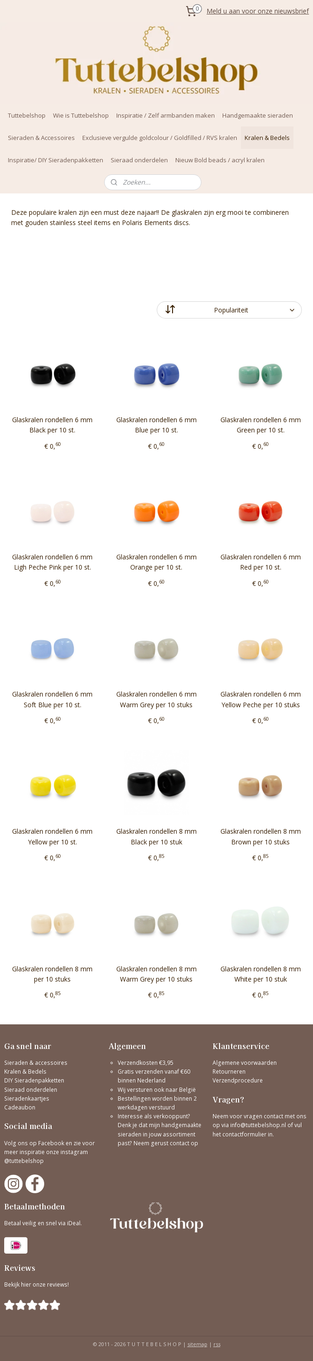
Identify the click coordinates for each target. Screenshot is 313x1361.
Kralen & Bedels (267, 137)
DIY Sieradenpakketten (34, 1080)
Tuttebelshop (27, 115)
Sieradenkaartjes (26, 1098)
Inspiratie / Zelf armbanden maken (165, 115)
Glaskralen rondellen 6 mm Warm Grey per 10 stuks (156, 699)
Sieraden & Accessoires (41, 137)
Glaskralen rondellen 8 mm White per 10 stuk (260, 973)
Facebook (51, 1143)
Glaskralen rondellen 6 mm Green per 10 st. (260, 424)
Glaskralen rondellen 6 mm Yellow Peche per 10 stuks (260, 699)
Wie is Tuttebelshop (81, 115)
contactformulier (245, 1134)
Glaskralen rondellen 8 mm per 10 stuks (52, 973)
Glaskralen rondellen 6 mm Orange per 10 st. (156, 561)
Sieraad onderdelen (139, 160)
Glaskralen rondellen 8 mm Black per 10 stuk (156, 836)
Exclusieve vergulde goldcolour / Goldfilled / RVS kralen (159, 137)
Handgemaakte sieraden (257, 115)
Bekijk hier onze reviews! (36, 1284)
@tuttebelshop (24, 1161)
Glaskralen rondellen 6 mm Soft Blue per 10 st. (52, 699)
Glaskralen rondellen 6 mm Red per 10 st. (260, 561)
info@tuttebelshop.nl (258, 1125)
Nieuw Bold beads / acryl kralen (220, 160)
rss (216, 1344)
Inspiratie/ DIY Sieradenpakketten (55, 160)
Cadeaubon (19, 1107)
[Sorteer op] (229, 310)
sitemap (197, 1344)
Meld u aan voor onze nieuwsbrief (257, 11)
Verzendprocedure (238, 1080)
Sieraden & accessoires (35, 1063)
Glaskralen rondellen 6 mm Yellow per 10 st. (52, 836)
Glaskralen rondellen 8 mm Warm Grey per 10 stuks (156, 973)
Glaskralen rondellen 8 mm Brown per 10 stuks (260, 836)
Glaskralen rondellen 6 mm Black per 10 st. (52, 424)
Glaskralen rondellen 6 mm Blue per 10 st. (156, 424)
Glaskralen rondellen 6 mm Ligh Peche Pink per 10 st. (52, 561)
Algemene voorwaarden (245, 1063)
